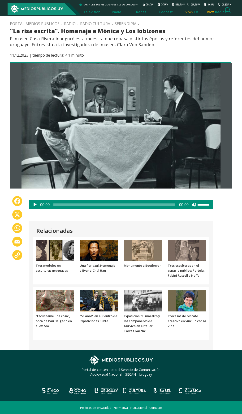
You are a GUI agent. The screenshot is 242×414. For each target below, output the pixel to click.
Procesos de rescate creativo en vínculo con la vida (187, 321)
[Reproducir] (35, 204)
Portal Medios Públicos (35, 23)
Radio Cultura (95, 23)
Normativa (121, 407)
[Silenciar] (193, 204)
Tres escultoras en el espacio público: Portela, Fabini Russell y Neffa (186, 270)
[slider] (114, 204)
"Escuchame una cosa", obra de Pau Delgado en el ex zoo (54, 321)
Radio (116, 12)
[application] (121, 204)
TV (196, 12)
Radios (220, 12)
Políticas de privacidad (95, 407)
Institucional (138, 407)
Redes (141, 12)
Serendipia (125, 23)
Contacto (155, 407)
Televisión (91, 12)
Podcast (166, 12)
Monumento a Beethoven (142, 265)
